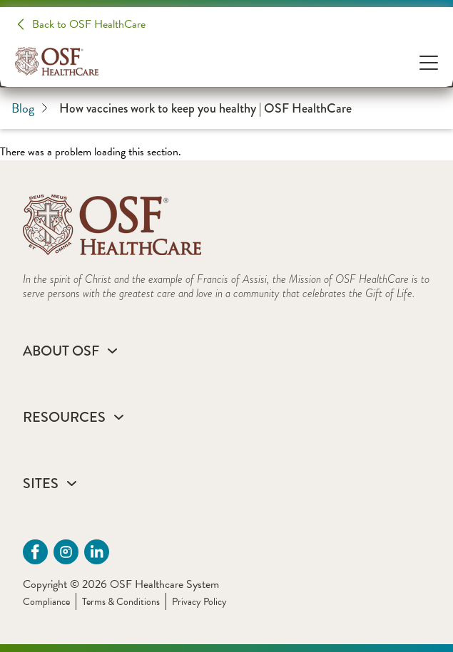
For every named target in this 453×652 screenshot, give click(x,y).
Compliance (46, 601)
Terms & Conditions (121, 601)
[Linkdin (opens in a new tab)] (96, 551)
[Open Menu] (428, 62)
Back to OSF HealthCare (89, 24)
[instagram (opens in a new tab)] (66, 551)
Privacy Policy (199, 601)
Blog (29, 108)
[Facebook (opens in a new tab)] (35, 551)
